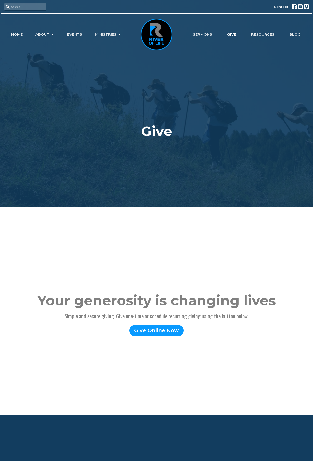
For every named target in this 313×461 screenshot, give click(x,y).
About (44, 34)
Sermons (202, 34)
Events (74, 34)
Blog (295, 34)
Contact (281, 7)
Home (17, 34)
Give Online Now (156, 330)
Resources (262, 34)
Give (231, 34)
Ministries (108, 34)
